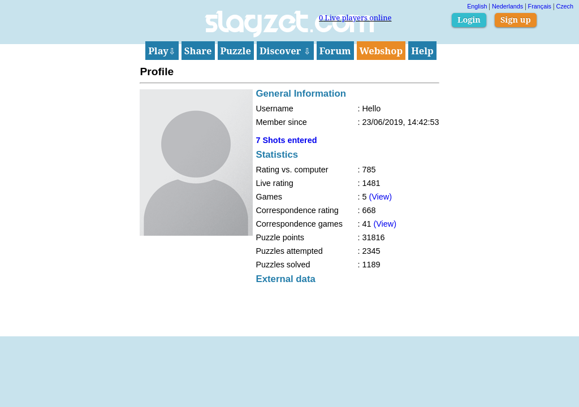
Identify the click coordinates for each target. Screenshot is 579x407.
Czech (564, 6)
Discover (285, 50)
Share (198, 50)
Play (162, 50)
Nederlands (507, 6)
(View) (380, 196)
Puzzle (236, 50)
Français (539, 6)
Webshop (381, 50)
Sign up (515, 19)
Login (469, 19)
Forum (335, 50)
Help (422, 50)
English (477, 6)
